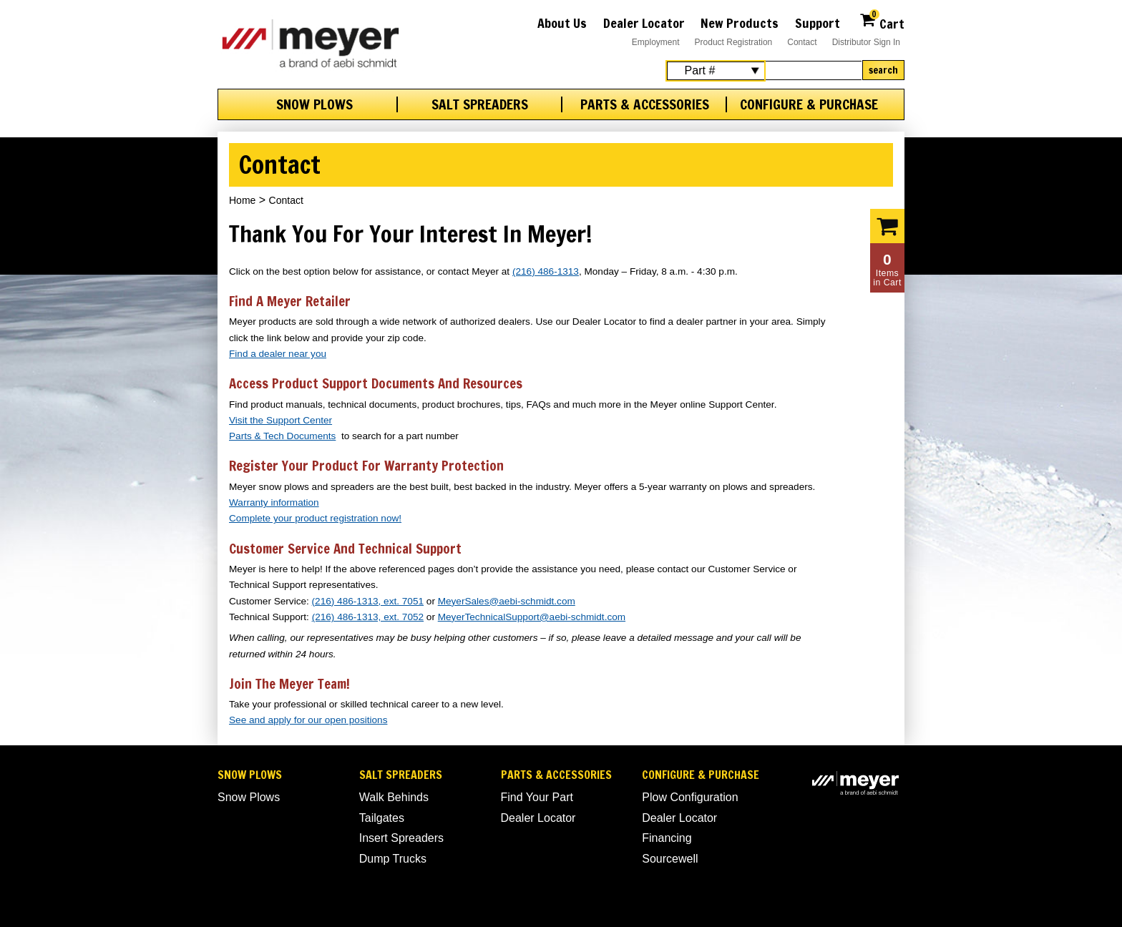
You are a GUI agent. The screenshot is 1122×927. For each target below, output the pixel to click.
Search (883, 70)
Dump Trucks (392, 859)
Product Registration (734, 42)
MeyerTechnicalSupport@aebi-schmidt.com (531, 617)
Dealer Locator (644, 22)
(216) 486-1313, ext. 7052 (368, 617)
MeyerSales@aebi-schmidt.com (506, 601)
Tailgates (381, 818)
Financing (666, 838)
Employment (656, 42)
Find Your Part (537, 797)
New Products (740, 22)
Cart (881, 22)
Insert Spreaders (401, 838)
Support (817, 22)
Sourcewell (670, 859)
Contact (801, 42)
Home (242, 200)
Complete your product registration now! (315, 518)
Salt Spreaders (479, 104)
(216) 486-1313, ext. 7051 (368, 601)
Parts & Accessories (644, 104)
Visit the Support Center (280, 420)
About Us (562, 22)
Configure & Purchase (809, 104)
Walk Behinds (394, 797)
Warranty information (274, 502)
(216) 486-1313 (545, 271)
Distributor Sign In (866, 42)
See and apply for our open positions (308, 720)
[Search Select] (715, 71)
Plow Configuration (690, 797)
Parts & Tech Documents (282, 436)
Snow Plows (314, 104)
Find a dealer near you (277, 353)
